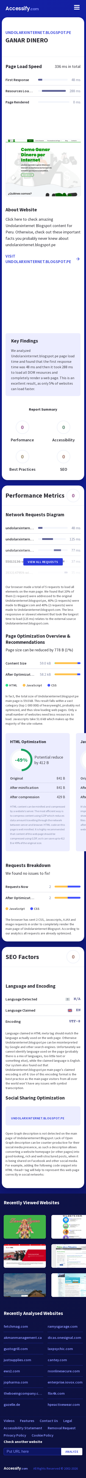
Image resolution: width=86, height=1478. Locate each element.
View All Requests (43, 562)
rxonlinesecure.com (64, 1371)
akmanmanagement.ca (23, 1337)
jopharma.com (16, 1382)
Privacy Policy (15, 1435)
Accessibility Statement (23, 1428)
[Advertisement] (43, 124)
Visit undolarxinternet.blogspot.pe (43, 258)
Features (27, 1420)
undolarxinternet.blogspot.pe (38, 32)
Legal (67, 1420)
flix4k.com (56, 1393)
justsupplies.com (17, 1360)
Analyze (71, 1452)
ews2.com (12, 1371)
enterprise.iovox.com (65, 1382)
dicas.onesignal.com (64, 1337)
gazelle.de (12, 1404)
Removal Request (62, 1428)
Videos (9, 1420)
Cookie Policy (42, 1435)
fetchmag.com (16, 1326)
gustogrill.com (16, 1348)
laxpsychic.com (60, 1348)
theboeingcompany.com (23, 1393)
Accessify (22, 8)
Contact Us (49, 1420)
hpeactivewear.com (64, 1404)
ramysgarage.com (63, 1326)
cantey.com (57, 1360)
